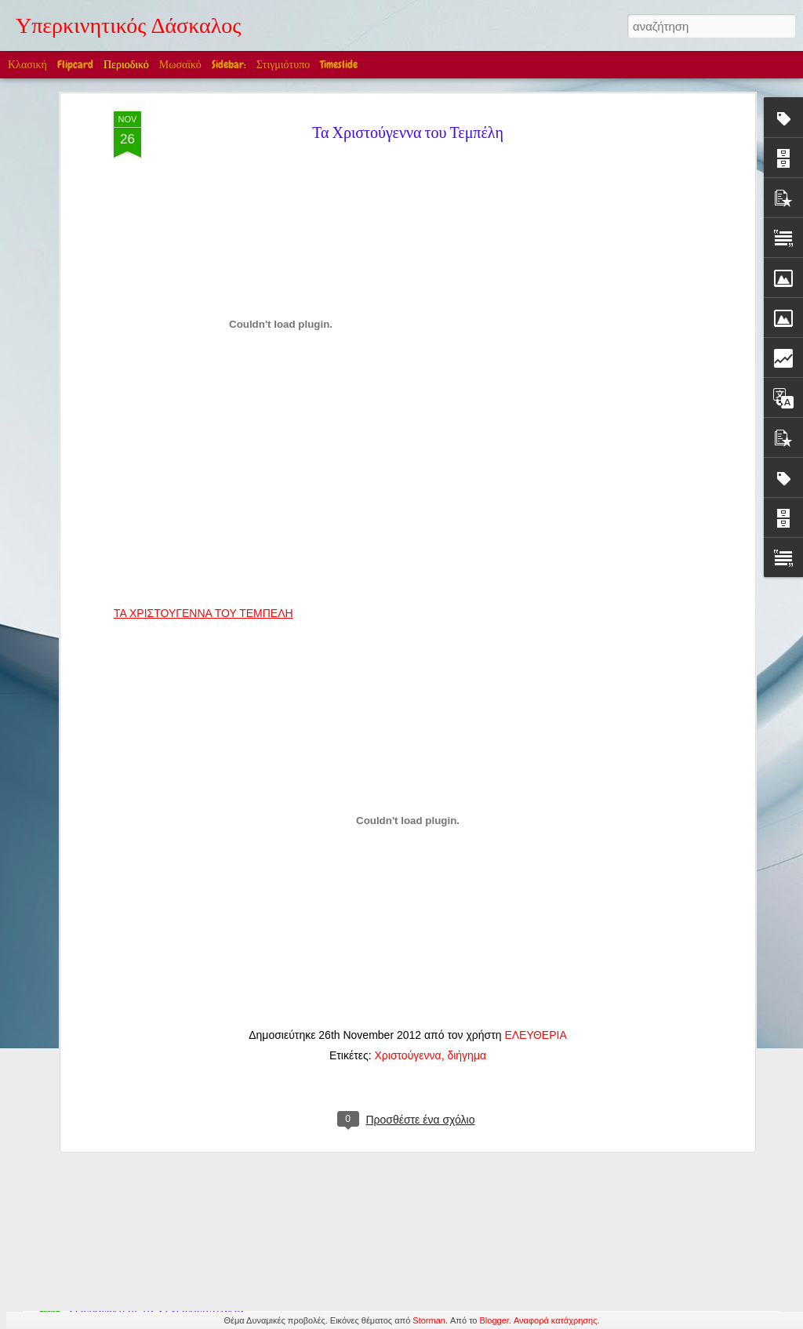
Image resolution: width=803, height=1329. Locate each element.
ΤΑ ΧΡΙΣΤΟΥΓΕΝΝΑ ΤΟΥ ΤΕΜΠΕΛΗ (203, 456)
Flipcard (75, 64)
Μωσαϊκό (180, 64)
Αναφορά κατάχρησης (556, 1320)
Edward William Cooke (317, 1133)
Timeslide (339, 64)
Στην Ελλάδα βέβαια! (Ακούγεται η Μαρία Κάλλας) (196, 1067)
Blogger (494, 1320)
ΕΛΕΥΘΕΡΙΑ (535, 878)
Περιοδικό (126, 64)
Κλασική (27, 64)
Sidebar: (229, 64)
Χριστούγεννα (407, 898)
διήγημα (466, 898)
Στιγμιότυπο (283, 64)
